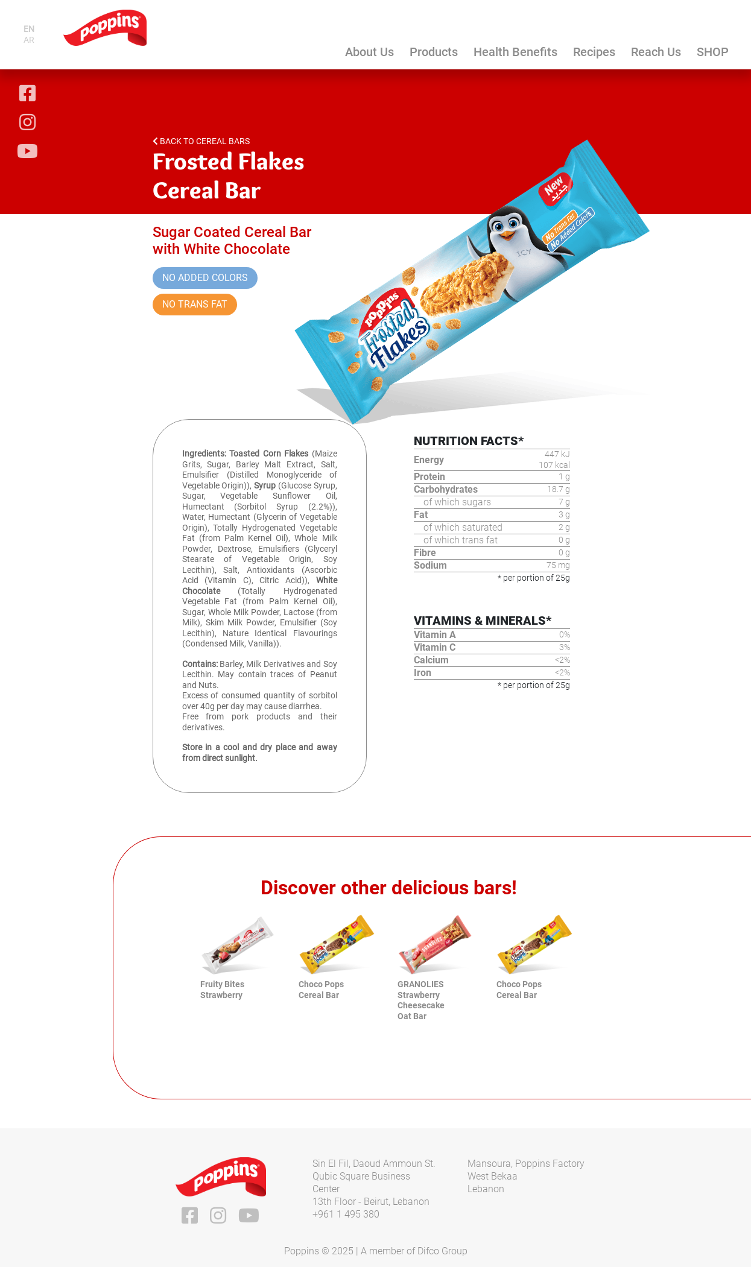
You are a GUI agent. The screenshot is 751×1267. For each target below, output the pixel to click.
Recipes (594, 52)
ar (29, 40)
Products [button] (434, 52)
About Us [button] (369, 52)
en (29, 29)
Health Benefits (515, 52)
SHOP (713, 52)
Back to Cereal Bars (201, 141)
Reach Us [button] (656, 52)
